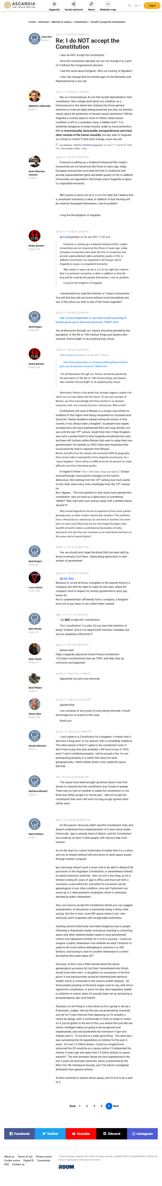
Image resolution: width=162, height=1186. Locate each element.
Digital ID (28, 1160)
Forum (32, 22)
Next (116, 1106)
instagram (145, 1134)
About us (9, 1156)
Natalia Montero (37, 745)
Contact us (18, 1164)
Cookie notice (12, 1160)
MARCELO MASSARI (39, 106)
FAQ (6, 1164)
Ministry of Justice (62, 22)
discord (114, 1134)
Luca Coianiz (36, 587)
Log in (152, 6)
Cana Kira (46, 36)
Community (43, 1160)
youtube (83, 1134)
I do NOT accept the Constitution (107, 22)
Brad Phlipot (35, 687)
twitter (52, 1134)
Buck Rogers (35, 326)
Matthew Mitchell (38, 791)
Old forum (43, 22)
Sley (64, 237)
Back (73, 1106)
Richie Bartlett (36, 245)
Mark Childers (36, 834)
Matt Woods (35, 628)
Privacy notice (44, 1156)
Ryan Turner (35, 659)
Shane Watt (35, 714)
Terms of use (25, 1156)
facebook (22, 1134)
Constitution (81, 22)
